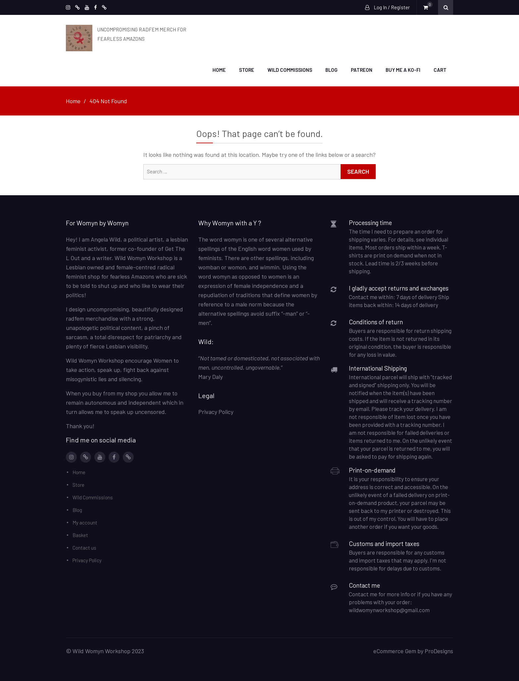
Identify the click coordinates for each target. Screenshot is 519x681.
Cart (440, 69)
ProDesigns (439, 650)
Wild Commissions (289, 69)
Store (246, 69)
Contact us (84, 547)
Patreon (361, 69)
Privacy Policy (87, 559)
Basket (80, 534)
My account (84, 521)
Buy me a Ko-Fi (403, 69)
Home (219, 69)
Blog (331, 69)
